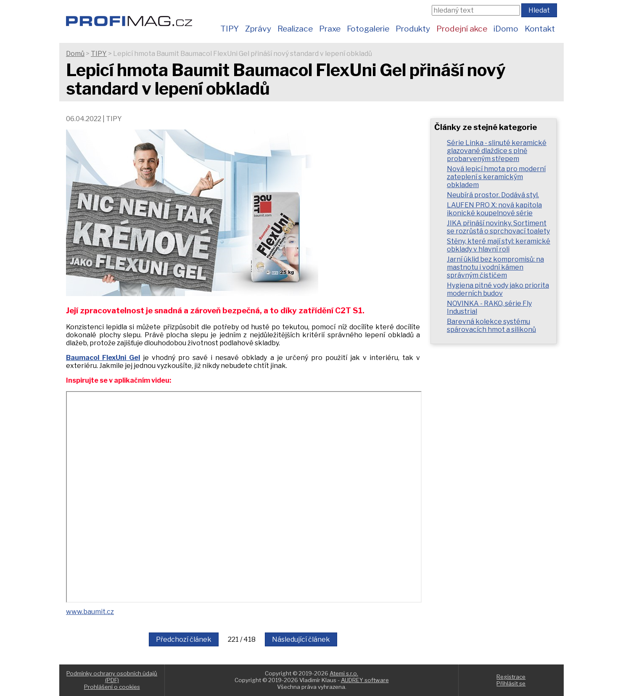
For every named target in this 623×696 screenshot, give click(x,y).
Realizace (295, 29)
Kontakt (540, 29)
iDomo (506, 29)
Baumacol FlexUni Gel (103, 358)
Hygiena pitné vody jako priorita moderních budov (498, 289)
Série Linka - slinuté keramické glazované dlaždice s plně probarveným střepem (496, 151)
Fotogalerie (368, 29)
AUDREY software (365, 680)
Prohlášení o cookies (112, 686)
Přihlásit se (510, 683)
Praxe (330, 29)
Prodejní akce (461, 29)
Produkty (413, 29)
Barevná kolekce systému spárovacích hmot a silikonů (491, 325)
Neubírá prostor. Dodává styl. (493, 195)
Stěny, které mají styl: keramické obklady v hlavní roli (498, 245)
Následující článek (301, 639)
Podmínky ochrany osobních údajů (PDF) (111, 676)
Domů (75, 54)
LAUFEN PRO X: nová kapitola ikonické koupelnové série (494, 209)
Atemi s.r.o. (344, 673)
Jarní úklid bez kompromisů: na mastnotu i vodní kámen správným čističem (495, 267)
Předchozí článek (183, 639)
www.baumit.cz (90, 612)
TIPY (229, 29)
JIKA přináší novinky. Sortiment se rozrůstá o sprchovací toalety (498, 227)
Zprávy (258, 29)
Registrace (510, 676)
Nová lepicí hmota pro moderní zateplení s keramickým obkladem (496, 177)
